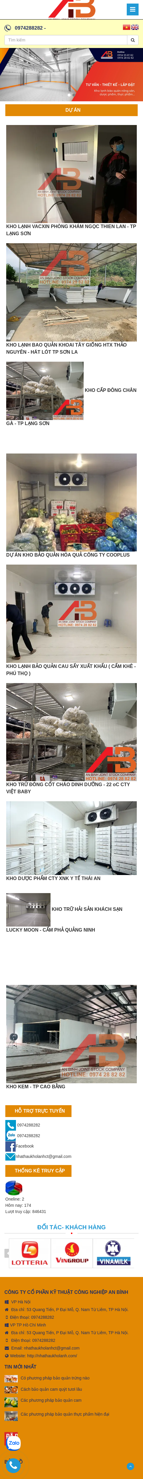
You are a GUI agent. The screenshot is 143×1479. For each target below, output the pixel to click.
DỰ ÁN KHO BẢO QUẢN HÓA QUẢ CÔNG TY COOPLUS (68, 554)
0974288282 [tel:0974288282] (42, 1317)
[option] (71, 76)
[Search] (133, 40)
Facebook (19, 1146)
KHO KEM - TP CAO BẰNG (35, 1086)
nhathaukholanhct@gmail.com (38, 1156)
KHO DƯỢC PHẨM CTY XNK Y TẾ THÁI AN (53, 878)
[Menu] (133, 9)
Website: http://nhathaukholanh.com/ (40, 1355)
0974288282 (29, 28)
